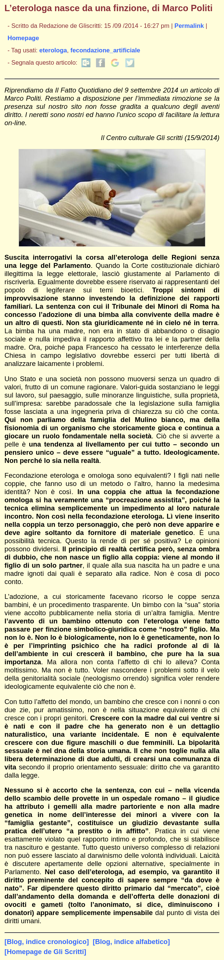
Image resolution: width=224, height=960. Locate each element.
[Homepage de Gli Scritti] (45, 952)
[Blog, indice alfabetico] (131, 942)
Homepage (23, 38)
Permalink (189, 25)
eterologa (53, 50)
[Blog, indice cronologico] (46, 942)
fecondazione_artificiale (105, 50)
